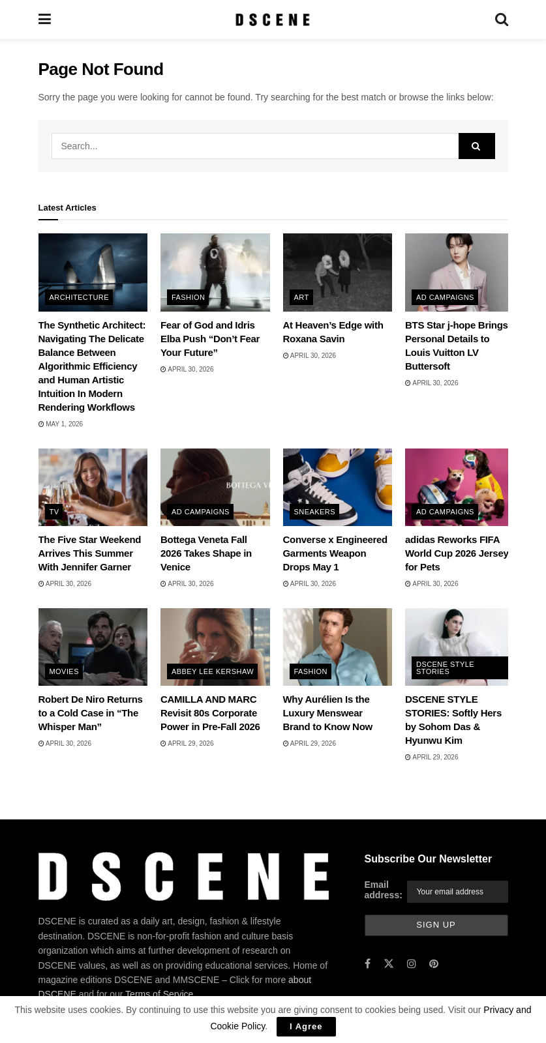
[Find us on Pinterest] (433, 964)
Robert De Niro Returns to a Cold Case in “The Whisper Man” (90, 713)
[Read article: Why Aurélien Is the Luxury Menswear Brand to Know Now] (338, 647)
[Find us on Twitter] (389, 964)
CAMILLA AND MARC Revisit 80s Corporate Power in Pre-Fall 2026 (210, 713)
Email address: (383, 889)
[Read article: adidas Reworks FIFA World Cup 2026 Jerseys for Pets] (460, 487)
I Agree (306, 1026)
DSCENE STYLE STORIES (445, 667)
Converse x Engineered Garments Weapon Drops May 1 (335, 553)
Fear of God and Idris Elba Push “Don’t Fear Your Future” (210, 338)
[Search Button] (501, 19)
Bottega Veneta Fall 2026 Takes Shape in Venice (206, 553)
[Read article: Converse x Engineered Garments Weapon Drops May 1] (338, 487)
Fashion (188, 297)
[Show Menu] (44, 19)
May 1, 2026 (60, 424)
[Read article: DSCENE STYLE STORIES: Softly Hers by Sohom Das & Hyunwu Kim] (460, 647)
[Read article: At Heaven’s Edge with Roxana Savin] (338, 272)
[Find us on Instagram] (411, 964)
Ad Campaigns (445, 297)
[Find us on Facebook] (368, 964)
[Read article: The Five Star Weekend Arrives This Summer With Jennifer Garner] (93, 487)
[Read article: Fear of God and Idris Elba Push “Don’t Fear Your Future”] (215, 272)
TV (54, 512)
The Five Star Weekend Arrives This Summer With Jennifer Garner (90, 553)
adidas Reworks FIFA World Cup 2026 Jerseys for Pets (459, 553)
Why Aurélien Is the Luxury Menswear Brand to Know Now (327, 713)
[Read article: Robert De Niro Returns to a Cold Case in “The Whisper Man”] (93, 647)
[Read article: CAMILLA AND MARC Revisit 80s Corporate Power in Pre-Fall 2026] (215, 647)
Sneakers (314, 512)
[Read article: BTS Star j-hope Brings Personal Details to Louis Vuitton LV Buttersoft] (460, 272)
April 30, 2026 (186, 369)
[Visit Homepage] (272, 20)
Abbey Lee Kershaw (213, 671)
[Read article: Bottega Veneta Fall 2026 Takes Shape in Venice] (215, 487)
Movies (64, 671)
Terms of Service (159, 994)
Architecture (79, 297)
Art (301, 297)
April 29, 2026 (186, 743)
